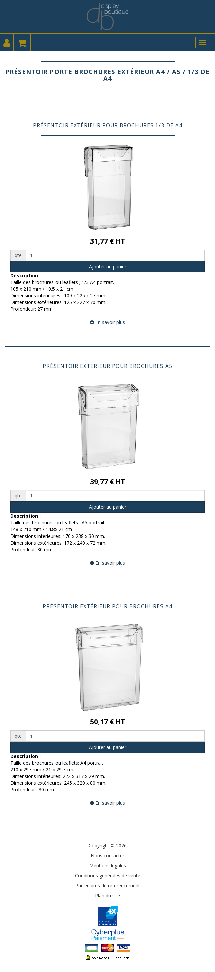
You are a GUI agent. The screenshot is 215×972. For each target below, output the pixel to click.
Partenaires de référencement (107, 885)
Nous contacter (107, 855)
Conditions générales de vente (107, 875)
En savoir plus (107, 322)
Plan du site (107, 895)
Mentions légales (107, 865)
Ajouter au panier (107, 266)
